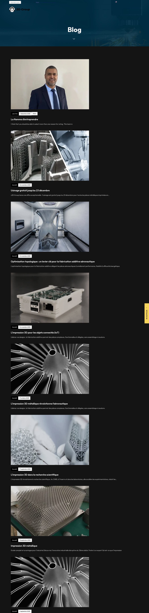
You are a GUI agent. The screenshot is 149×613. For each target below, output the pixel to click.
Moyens (96, 9)
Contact (116, 9)
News (34, 113)
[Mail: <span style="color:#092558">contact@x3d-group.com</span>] (34, 2)
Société (85, 9)
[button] (119, 2)
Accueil (74, 9)
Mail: (46, 2)
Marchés (106, 9)
